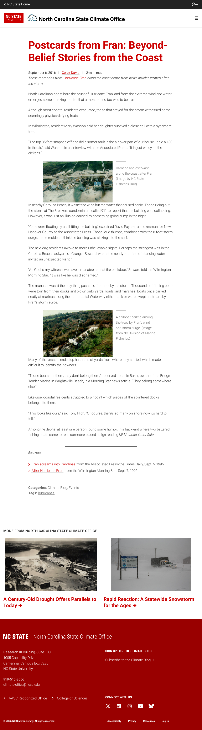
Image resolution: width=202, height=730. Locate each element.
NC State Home (16, 4)
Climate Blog (57, 488)
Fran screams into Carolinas (54, 464)
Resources (149, 721)
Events (74, 488)
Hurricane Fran (74, 78)
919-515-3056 (13, 679)
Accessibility (114, 721)
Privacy (132, 721)
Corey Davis (70, 73)
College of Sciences (72, 698)
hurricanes (46, 493)
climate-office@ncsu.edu (21, 685)
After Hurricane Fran (47, 471)
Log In (165, 721)
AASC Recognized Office (28, 698)
